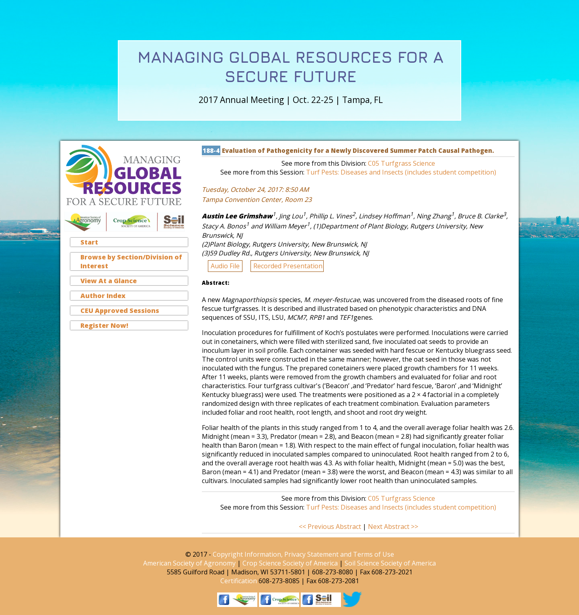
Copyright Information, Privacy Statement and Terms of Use (303, 554)
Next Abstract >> (393, 526)
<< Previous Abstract (331, 526)
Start (89, 242)
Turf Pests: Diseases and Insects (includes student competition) (401, 172)
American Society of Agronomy (189, 563)
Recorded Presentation (287, 265)
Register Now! (104, 325)
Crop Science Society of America (290, 563)
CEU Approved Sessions (119, 310)
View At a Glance (108, 280)
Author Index (102, 295)
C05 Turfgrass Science (401, 163)
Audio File (226, 265)
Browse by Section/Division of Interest (131, 261)
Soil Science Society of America (390, 563)
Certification (238, 580)
